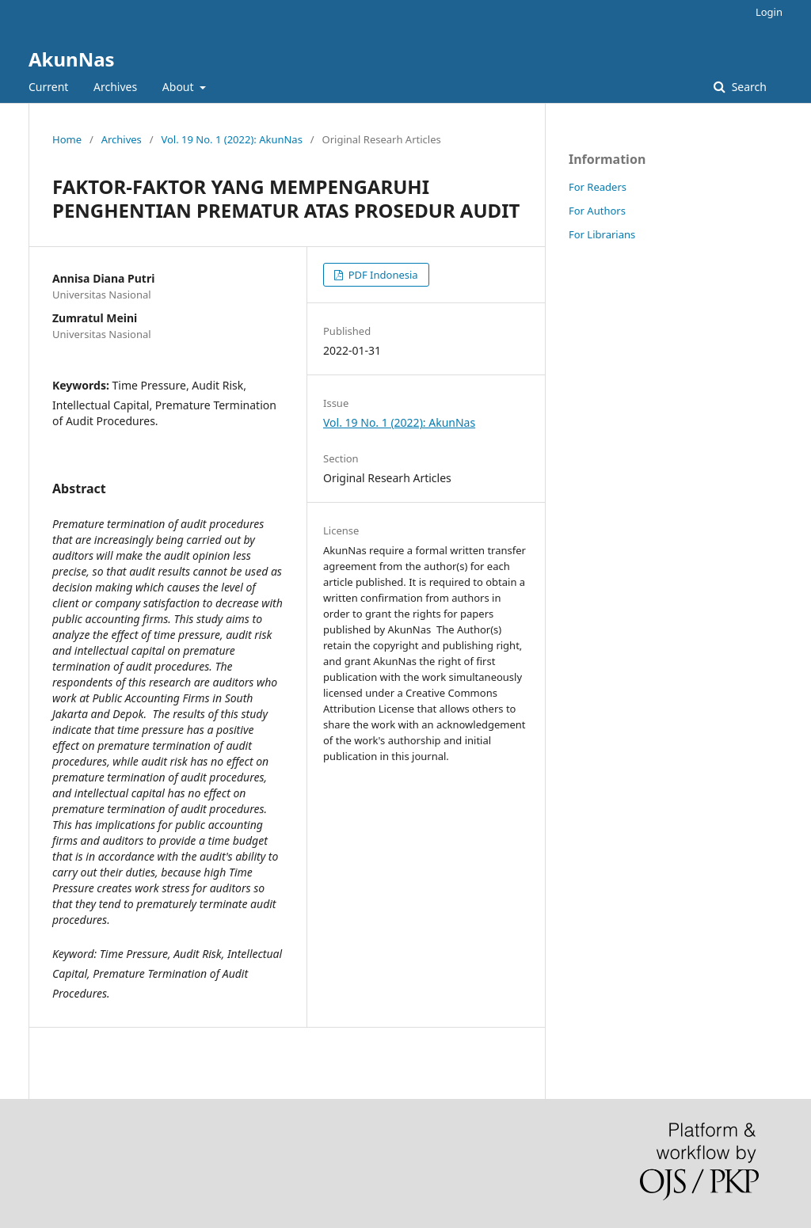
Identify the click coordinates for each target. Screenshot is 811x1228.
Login (769, 12)
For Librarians (602, 234)
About (179, 86)
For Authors (597, 210)
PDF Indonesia (381, 275)
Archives (115, 86)
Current (48, 86)
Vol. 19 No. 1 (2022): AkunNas (231, 139)
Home (67, 139)
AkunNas (72, 59)
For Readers (597, 187)
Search (748, 86)
